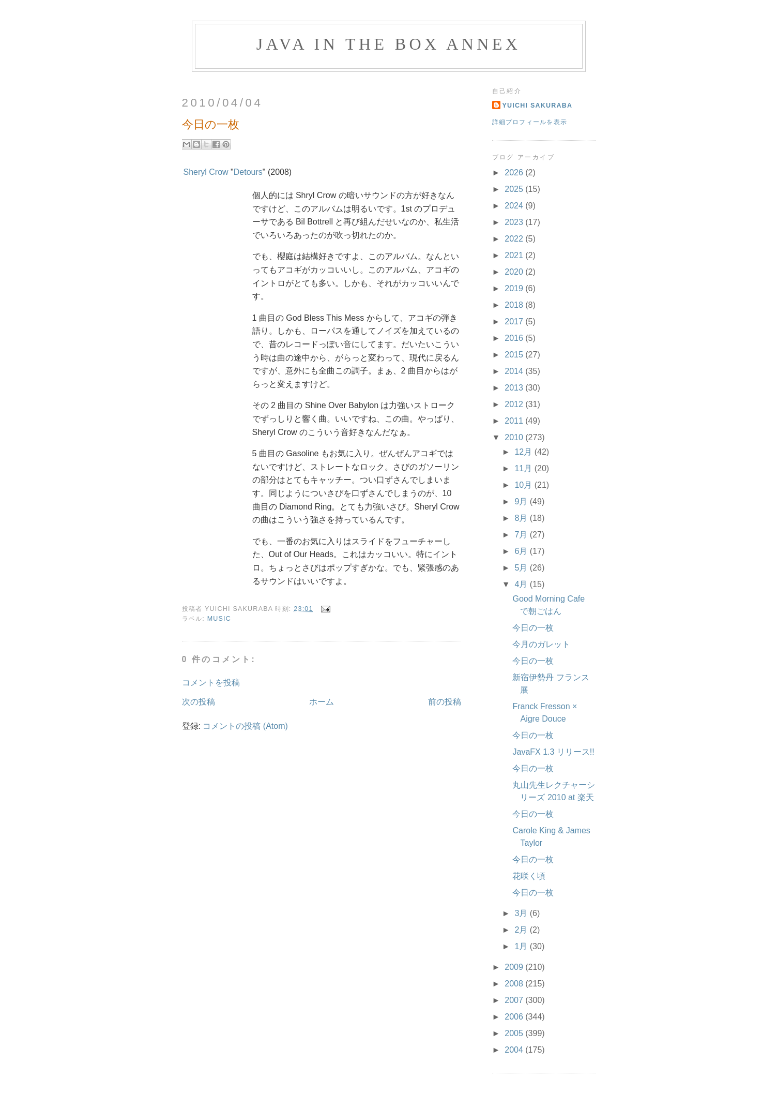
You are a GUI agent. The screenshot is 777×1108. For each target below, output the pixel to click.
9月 (521, 501)
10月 (524, 485)
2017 (515, 321)
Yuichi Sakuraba (537, 105)
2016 (515, 338)
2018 (515, 305)
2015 (515, 354)
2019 (515, 288)
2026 (515, 172)
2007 (515, 1000)
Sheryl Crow (206, 172)
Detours (248, 172)
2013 (515, 387)
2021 (515, 255)
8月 (521, 518)
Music (219, 618)
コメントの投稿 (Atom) (245, 726)
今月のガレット (541, 644)
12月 (524, 451)
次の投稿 (198, 701)
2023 (515, 222)
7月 (521, 534)
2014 (515, 371)
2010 (515, 437)
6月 (521, 551)
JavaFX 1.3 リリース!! (553, 751)
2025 (515, 189)
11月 (524, 468)
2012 (515, 404)
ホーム (321, 701)
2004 (515, 1049)
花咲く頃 (528, 876)
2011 (515, 420)
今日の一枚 (533, 627)
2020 (515, 271)
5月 (521, 567)
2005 (515, 1033)
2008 (515, 983)
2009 (515, 967)
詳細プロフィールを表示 (530, 122)
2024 (515, 205)
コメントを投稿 (211, 682)
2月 (521, 929)
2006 (515, 1016)
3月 (521, 913)
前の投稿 (444, 701)
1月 (521, 946)
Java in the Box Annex (388, 44)
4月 (521, 584)
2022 (515, 238)
